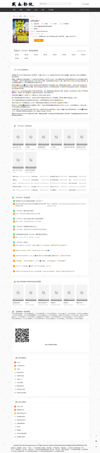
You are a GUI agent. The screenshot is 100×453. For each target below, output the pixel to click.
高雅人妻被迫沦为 (20, 413)
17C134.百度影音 (50, 318)
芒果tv (29, 448)
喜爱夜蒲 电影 (19, 376)
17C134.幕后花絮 (67, 317)
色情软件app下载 (81, 147)
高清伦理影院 (40, 180)
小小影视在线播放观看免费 (41, 449)
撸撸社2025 (79, 302)
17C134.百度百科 (51, 313)
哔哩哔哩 (18, 449)
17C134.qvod (69, 318)
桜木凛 (17, 427)
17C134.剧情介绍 (55, 317)
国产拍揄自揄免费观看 (59, 180)
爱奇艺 (26, 237)
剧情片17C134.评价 (64, 315)
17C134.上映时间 (27, 318)
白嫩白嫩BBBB (19, 423)
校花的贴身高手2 (20, 420)
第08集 (83, 54)
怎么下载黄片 (21, 183)
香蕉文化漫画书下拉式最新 (45, 302)
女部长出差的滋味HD (77, 176)
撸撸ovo (21, 180)
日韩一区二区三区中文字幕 (20, 170)
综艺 (36, 9)
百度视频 (37, 237)
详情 (75, 36)
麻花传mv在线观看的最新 (21, 187)
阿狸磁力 (17, 430)
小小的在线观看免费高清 (31, 451)
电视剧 (28, 9)
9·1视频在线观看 (40, 190)
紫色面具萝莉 (16, 302)
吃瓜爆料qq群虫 (19, 416)
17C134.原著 (71, 313)
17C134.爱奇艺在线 (17, 313)
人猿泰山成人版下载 (69, 147)
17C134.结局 (74, 315)
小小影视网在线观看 (58, 451)
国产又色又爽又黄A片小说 (77, 183)
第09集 (17, 58)
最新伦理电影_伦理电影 (77, 190)
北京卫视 (24, 449)
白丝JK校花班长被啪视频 (59, 183)
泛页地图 (50, 9)
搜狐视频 (63, 448)
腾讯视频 (49, 448)
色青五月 (17, 379)
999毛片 (77, 187)
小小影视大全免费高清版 (73, 448)
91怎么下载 (18, 406)
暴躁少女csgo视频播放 (21, 176)
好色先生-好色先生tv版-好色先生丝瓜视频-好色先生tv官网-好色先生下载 (31, 204)
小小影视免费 (36, 448)
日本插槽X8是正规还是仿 (21, 190)
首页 (14, 9)
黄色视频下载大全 (59, 176)
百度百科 (36, 221)
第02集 (26, 54)
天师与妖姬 (40, 176)
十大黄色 (53, 147)
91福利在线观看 (40, 183)
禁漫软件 (53, 302)
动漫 (43, 9)
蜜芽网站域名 (41, 147)
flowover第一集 (17, 147)
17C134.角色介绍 (16, 318)
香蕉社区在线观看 (30, 170)
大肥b (17, 369)
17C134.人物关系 (78, 317)
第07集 (74, 54)
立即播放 (39, 40)
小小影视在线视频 (75, 449)
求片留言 (85, 4)
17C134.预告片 (62, 313)
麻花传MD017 (19, 372)
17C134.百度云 (79, 318)
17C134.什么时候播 (82, 313)
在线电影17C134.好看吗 (42, 317)
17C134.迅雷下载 (38, 318)
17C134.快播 (60, 318)
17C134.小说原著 (17, 315)
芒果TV (21, 237)
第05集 (55, 54)
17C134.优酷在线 (28, 313)
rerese (27, 302)
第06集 (64, 54)
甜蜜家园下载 (19, 410)
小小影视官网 (84, 449)
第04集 (45, 54)
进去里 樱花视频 (77, 180)
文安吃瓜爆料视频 (20, 433)
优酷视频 (31, 237)
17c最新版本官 (19, 366)
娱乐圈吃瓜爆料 (19, 437)
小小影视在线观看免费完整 (45, 451)
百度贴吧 (18, 229)
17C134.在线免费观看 (30, 315)
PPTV (82, 448)
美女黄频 (40, 187)
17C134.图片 (21, 317)
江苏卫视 (51, 449)
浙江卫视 (57, 449)
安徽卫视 (30, 449)
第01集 (17, 54)
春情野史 (66, 302)
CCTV (12, 449)
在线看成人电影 (19, 389)
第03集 (36, 54)
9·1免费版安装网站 (59, 190)
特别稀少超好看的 (20, 393)
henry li (17, 362)
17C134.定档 (30, 317)
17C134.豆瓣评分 (42, 315)
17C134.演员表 (53, 315)
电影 (21, 9)
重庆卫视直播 (65, 449)
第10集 (26, 58)
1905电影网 (56, 448)
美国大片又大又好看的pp (59, 187)
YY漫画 (27, 147)
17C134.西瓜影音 (40, 313)
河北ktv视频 (18, 382)
